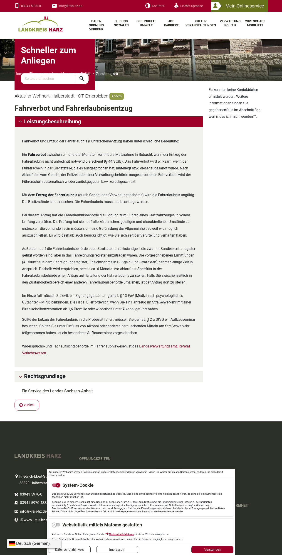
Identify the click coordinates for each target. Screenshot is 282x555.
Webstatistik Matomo (121, 534)
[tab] (109, 121)
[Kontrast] (155, 6)
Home (19, 74)
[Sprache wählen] (34, 543)
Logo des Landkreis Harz (46, 22)
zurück (27, 405)
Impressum (117, 549)
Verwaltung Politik (76, 74)
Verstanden (212, 549)
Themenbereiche (43, 74)
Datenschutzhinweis (69, 549)
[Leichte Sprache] (188, 6)
